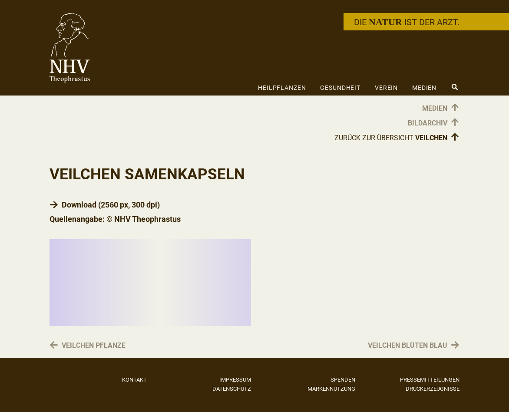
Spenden (343, 379)
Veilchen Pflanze (94, 346)
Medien (424, 87)
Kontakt (134, 379)
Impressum (235, 379)
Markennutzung (331, 389)
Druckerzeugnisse (432, 389)
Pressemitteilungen (429, 379)
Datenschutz (231, 389)
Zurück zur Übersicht (396, 137)
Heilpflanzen (282, 87)
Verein (386, 87)
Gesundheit (340, 87)
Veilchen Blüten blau (407, 346)
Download (79, 204)
